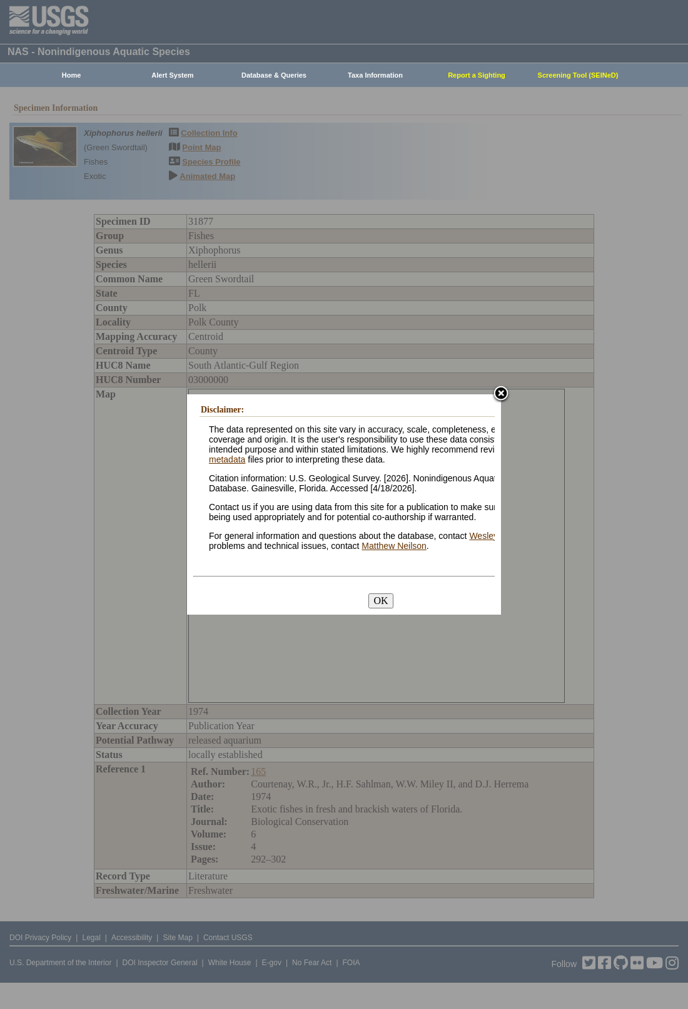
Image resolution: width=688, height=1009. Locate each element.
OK (380, 600)
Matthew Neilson (394, 546)
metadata (227, 459)
